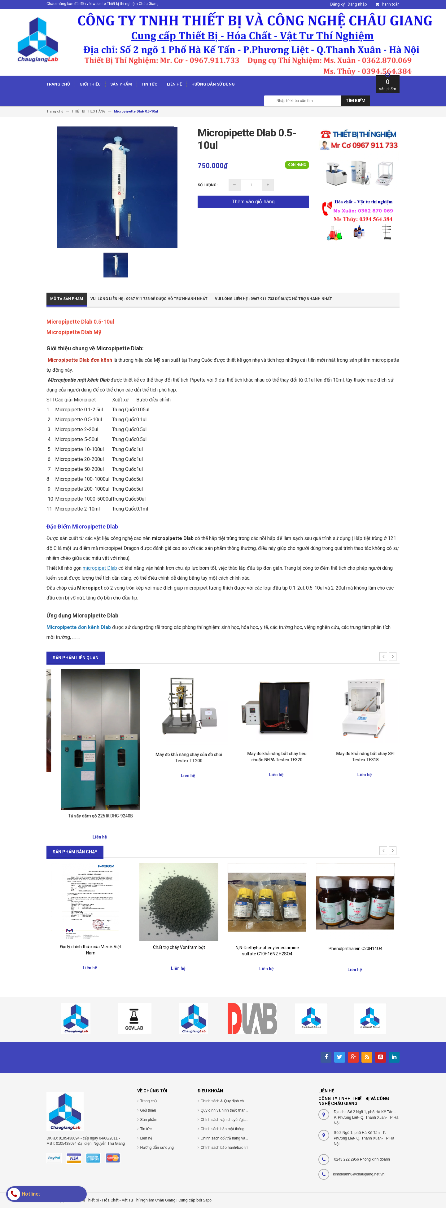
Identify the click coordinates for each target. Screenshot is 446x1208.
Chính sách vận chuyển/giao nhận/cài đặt (235, 1119)
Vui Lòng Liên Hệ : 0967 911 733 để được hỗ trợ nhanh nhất (149, 299)
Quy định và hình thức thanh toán (228, 1110)
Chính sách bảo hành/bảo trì (224, 1147)
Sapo (207, 1200)
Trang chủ (148, 1101)
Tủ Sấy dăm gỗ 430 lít (91, 778)
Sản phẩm (148, 1119)
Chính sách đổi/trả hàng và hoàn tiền (231, 1138)
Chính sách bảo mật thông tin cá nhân (232, 1129)
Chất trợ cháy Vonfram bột (179, 947)
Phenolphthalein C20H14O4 (356, 948)
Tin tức (146, 1129)
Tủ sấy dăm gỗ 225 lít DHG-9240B (179, 815)
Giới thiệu (148, 1110)
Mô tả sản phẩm (66, 299)
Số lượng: (207, 185)
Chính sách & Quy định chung (225, 1101)
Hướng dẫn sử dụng (157, 1147)
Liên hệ (146, 1138)
